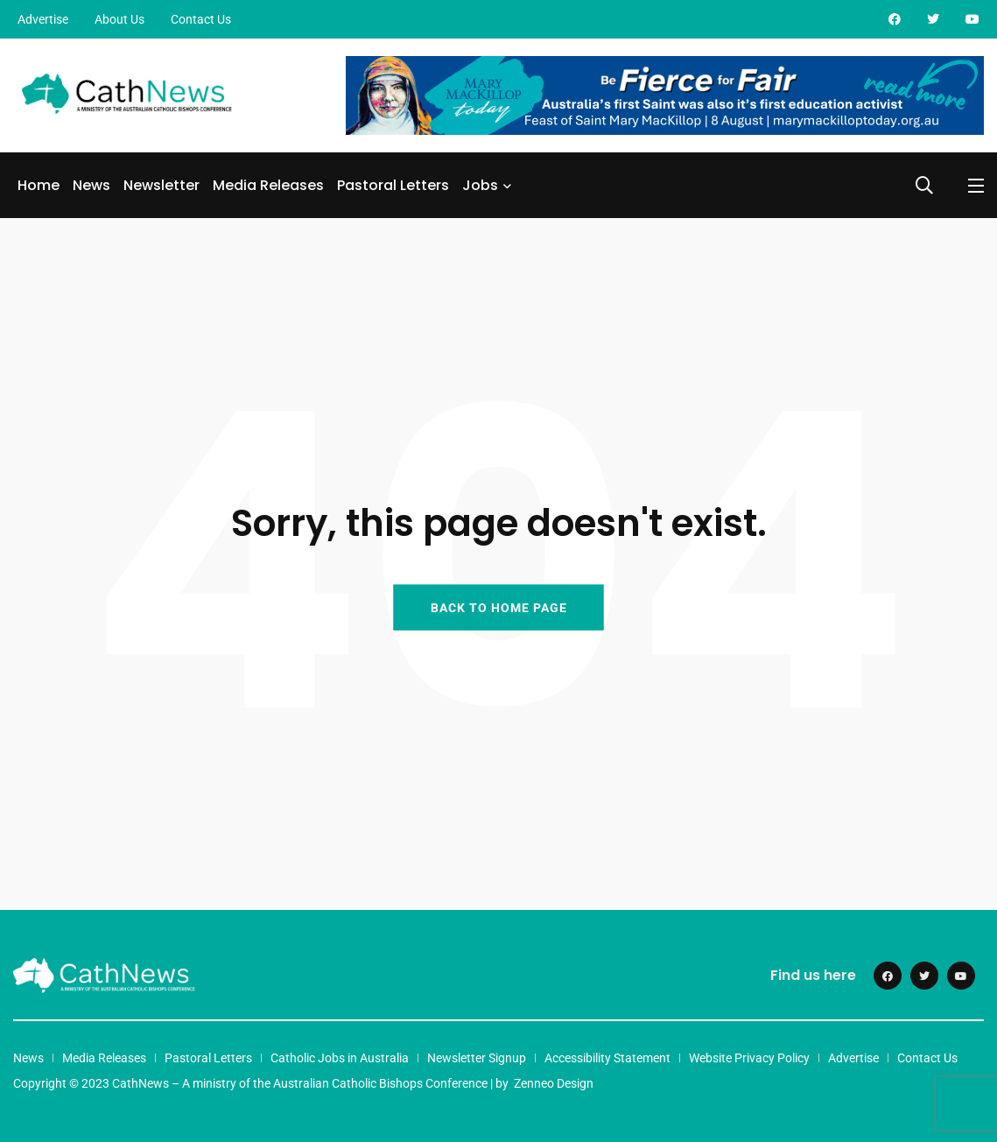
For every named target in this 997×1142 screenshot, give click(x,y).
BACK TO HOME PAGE (499, 607)
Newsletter (161, 185)
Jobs (480, 185)
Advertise (43, 19)
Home (39, 185)
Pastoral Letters (393, 185)
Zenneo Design (553, 1083)
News (91, 185)
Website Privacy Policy (749, 1058)
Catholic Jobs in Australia (339, 1058)
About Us (119, 19)
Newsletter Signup (476, 1058)
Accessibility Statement (607, 1058)
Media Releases (268, 185)
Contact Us (201, 19)
